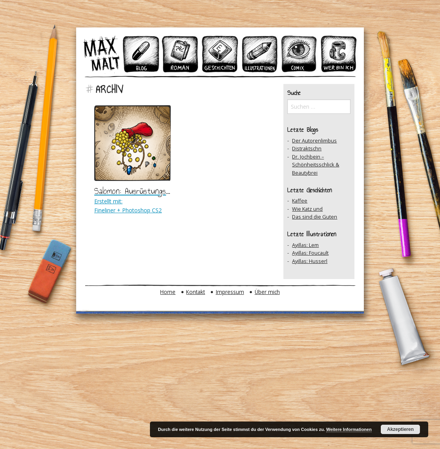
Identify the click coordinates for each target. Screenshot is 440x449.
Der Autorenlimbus (314, 140)
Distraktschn (306, 148)
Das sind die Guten (314, 216)
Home (167, 292)
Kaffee (299, 200)
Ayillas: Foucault (310, 252)
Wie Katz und (307, 208)
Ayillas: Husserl (309, 261)
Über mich (267, 292)
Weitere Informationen (349, 429)
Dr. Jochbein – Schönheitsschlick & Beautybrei (315, 164)
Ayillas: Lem (305, 244)
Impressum (230, 292)
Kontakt (195, 292)
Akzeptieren (400, 429)
